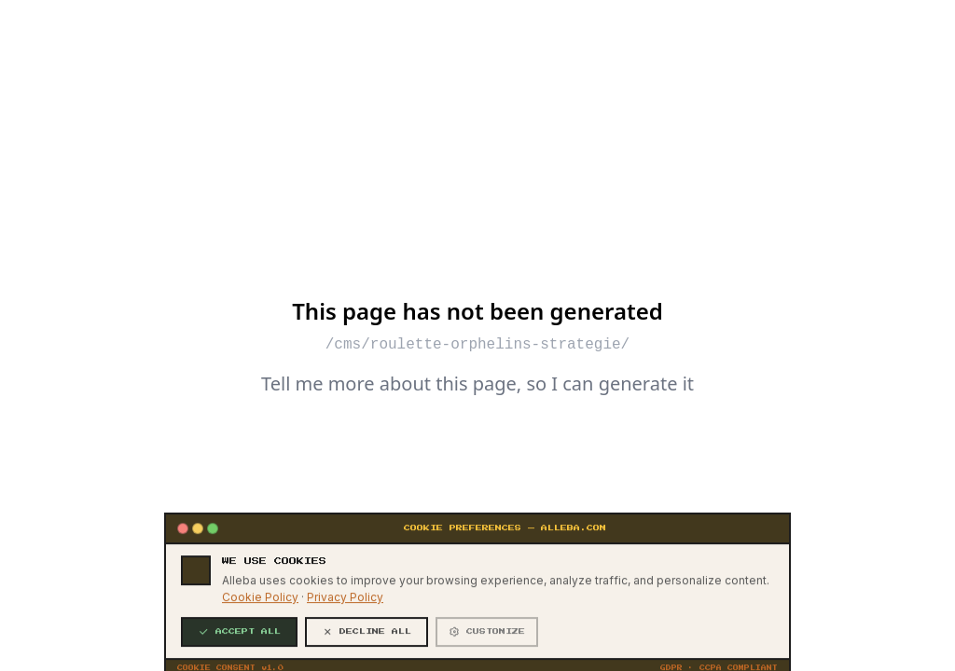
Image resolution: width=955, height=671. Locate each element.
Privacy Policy (345, 652)
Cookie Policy (260, 652)
